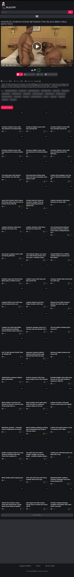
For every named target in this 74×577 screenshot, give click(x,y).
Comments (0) (52, 74)
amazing (22, 90)
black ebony (16, 93)
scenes (26, 96)
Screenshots (31, 74)
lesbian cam (60, 93)
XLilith (35, 571)
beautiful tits (46, 90)
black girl (27, 93)
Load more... (37, 515)
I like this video (32, 70)
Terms (38, 566)
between (65, 90)
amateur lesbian (11, 90)
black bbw (6, 93)
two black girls (36, 96)
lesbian (5, 99)
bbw (46, 96)
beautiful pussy (33, 90)
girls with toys (38, 93)
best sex (56, 90)
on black (17, 96)
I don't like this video (35, 70)
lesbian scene (7, 96)
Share (41, 74)
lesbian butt (49, 93)
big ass (53, 96)
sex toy (13, 99)
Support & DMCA (25, 566)
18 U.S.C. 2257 (50, 566)
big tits (62, 96)
